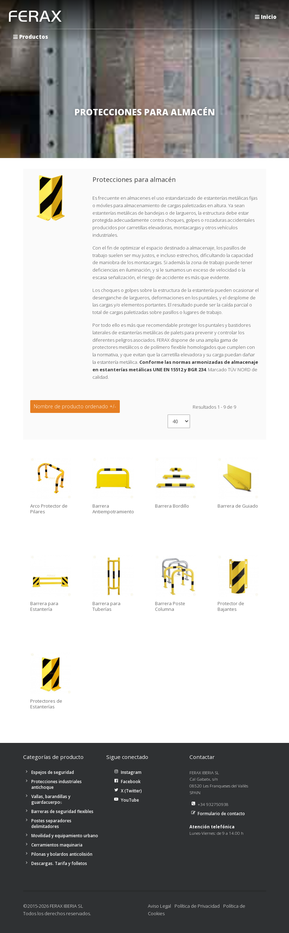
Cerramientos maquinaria (56, 845)
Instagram (131, 772)
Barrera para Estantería (44, 606)
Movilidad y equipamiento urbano (64, 835)
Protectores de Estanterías (46, 703)
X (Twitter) (131, 790)
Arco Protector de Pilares (49, 508)
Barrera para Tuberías (106, 606)
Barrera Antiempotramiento (113, 508)
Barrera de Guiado (238, 506)
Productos (30, 36)
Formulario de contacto (221, 813)
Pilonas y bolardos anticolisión (61, 854)
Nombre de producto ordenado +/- (75, 406)
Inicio (266, 16)
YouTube (130, 800)
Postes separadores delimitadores (51, 823)
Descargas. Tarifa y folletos (59, 863)
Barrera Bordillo (172, 506)
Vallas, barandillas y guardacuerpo (50, 799)
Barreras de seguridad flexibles (62, 811)
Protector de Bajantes (231, 606)
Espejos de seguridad (52, 772)
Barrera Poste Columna (170, 606)
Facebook (131, 781)
